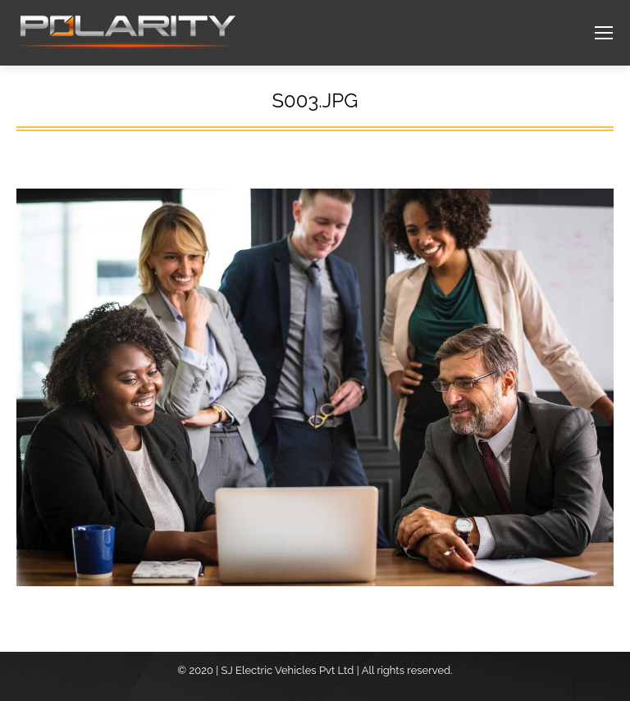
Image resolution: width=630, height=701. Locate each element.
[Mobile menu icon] (604, 33)
